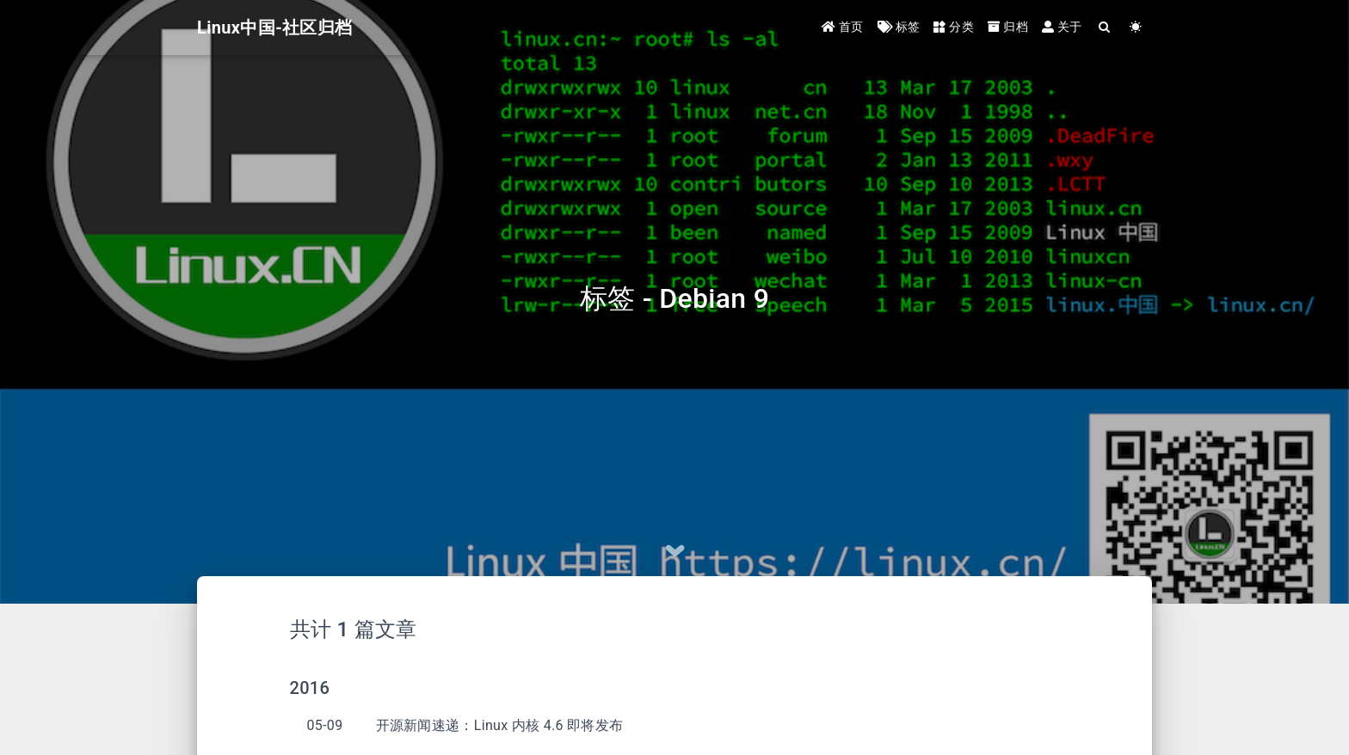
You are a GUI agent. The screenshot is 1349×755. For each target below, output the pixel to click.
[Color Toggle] (1136, 28)
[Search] (1105, 28)
